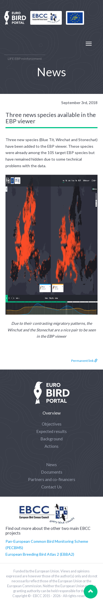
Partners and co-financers (51, 479)
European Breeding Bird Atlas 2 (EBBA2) (39, 554)
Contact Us (51, 486)
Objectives (52, 423)
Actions (51, 446)
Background (51, 438)
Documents (51, 471)
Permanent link (84, 361)
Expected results (51, 431)
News (51, 464)
